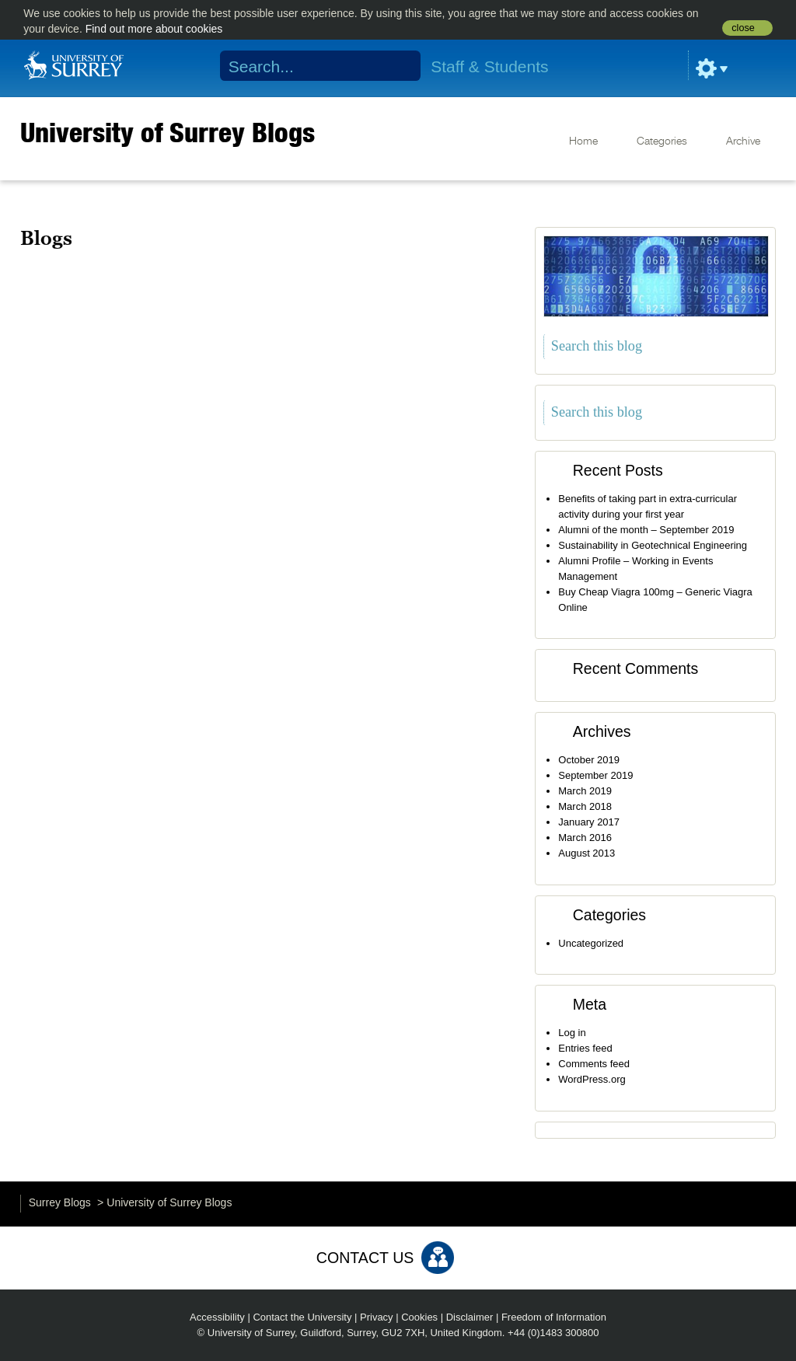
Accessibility (217, 1317)
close (742, 28)
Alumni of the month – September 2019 (646, 530)
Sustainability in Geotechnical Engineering (652, 545)
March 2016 (585, 837)
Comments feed (594, 1064)
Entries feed (585, 1048)
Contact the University (302, 1317)
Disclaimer (470, 1317)
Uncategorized (590, 943)
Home (583, 141)
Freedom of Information (553, 1317)
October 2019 (589, 760)
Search (399, 66)
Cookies (419, 1317)
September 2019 (595, 775)
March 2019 (585, 791)
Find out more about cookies (154, 29)
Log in (571, 1032)
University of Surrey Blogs (167, 132)
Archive (743, 141)
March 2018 (585, 806)
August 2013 (586, 853)
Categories (662, 141)
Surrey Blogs (60, 1202)
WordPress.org (591, 1079)
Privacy (376, 1317)
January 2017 (589, 822)
